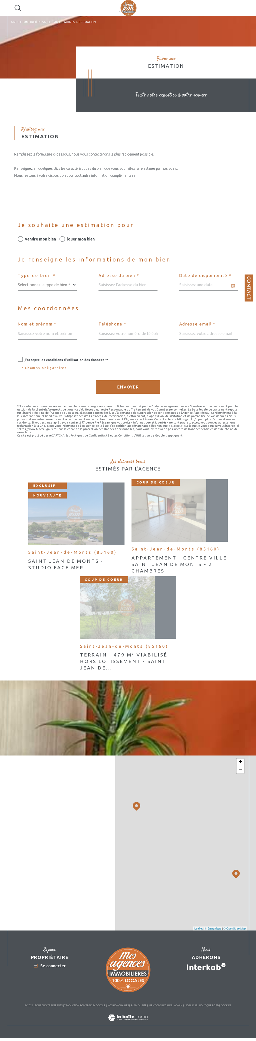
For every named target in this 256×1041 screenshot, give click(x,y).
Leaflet (198, 928)
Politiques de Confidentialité (89, 435)
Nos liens (191, 1005)
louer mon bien (81, 239)
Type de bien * (37, 276)
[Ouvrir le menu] (238, 8)
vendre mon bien (40, 239)
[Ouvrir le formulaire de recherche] (17, 8)
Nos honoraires (118, 1005)
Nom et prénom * (37, 324)
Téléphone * (112, 324)
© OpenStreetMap (235, 928)
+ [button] (240, 762)
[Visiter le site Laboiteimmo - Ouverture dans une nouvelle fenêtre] (127, 1023)
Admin (178, 1005)
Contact (249, 288)
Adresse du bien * (118, 276)
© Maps (213, 928)
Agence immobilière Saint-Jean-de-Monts (42, 22)
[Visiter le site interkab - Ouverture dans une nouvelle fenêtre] (206, 966)
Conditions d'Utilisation (134, 435)
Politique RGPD (209, 1005)
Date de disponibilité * (205, 276)
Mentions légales (160, 1005)
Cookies (226, 1005)
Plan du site (138, 1005)
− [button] (240, 770)
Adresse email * (197, 324)
